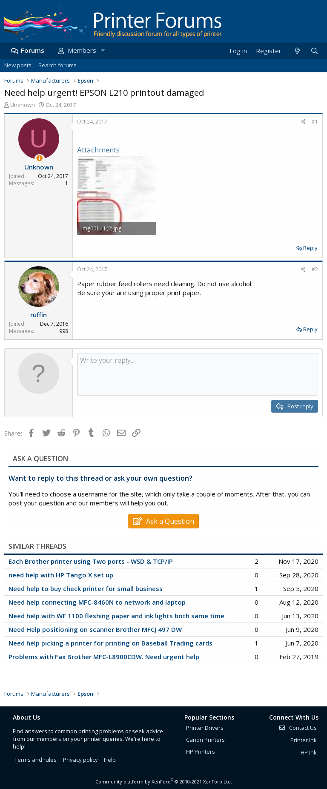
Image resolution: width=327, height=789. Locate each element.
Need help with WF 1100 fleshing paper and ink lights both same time (116, 615)
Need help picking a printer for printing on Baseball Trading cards (110, 643)
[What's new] (297, 51)
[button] (103, 50)
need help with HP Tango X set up (61, 575)
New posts (18, 65)
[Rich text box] (197, 374)
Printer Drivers (205, 728)
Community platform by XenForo (163, 781)
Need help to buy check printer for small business (86, 588)
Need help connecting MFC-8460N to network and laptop (97, 602)
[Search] (314, 51)
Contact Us (297, 728)
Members (82, 50)
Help (110, 759)
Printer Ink (303, 740)
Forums (32, 50)
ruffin (38, 314)
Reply (310, 248)
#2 (315, 269)
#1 (315, 121)
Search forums (57, 65)
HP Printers (200, 751)
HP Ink (309, 752)
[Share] (303, 122)
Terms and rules (35, 759)
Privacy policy (80, 759)
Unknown (22, 105)
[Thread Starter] (39, 158)
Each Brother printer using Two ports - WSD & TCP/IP (91, 561)
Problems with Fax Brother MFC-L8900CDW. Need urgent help (104, 656)
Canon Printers (205, 739)
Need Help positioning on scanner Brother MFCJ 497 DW (95, 629)
